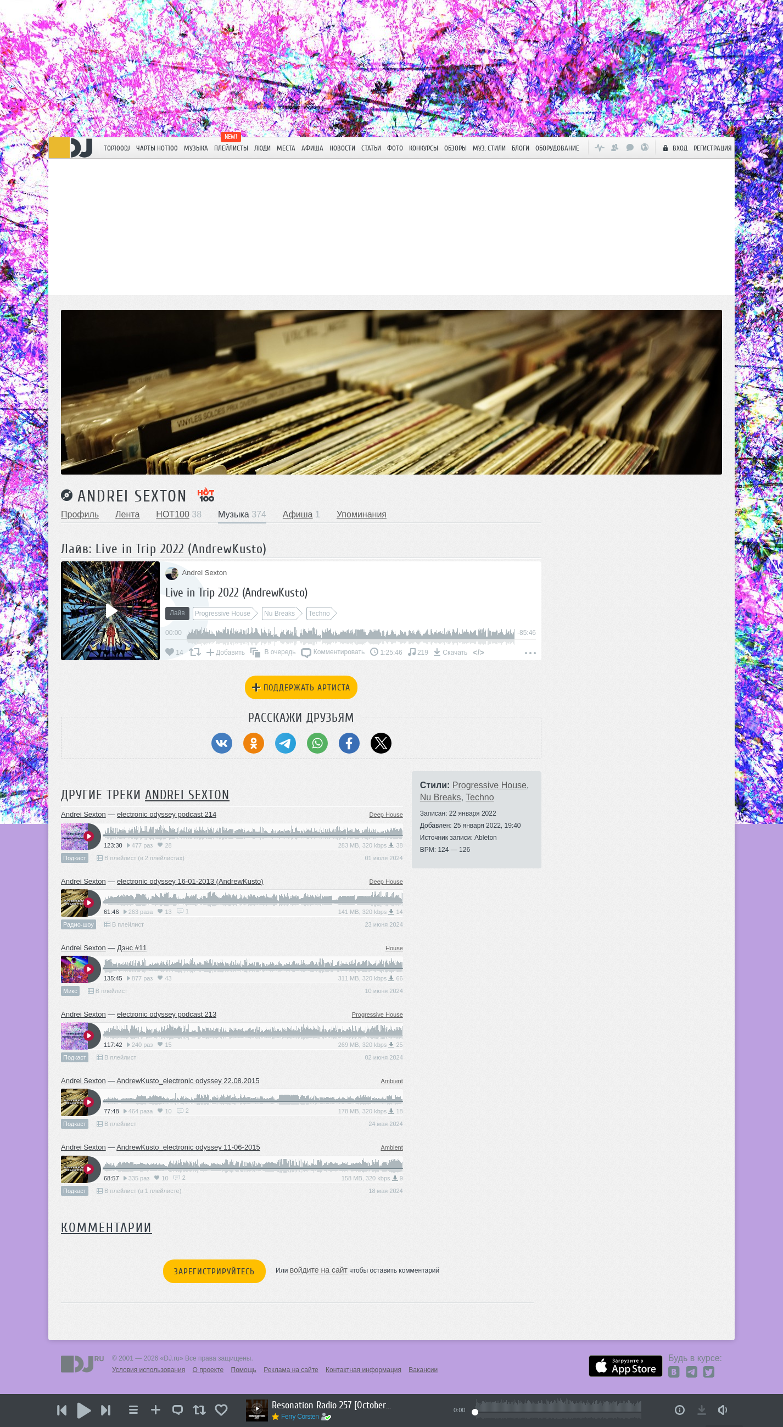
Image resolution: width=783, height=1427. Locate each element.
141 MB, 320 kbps (370, 911)
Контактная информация (363, 1370)
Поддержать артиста (301, 688)
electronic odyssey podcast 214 (166, 814)
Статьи (371, 148)
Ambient (391, 1081)
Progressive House (377, 1014)
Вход (673, 147)
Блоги (520, 148)
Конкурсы (423, 148)
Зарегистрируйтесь (214, 1272)
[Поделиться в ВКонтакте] (221, 743)
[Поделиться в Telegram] (285, 743)
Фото (395, 148)
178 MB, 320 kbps (370, 1111)
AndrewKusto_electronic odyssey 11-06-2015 (188, 1147)
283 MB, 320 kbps (370, 845)
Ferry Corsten (300, 1416)
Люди (262, 148)
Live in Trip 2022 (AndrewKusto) (236, 592)
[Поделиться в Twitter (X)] (381, 743)
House (394, 948)
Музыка (196, 148)
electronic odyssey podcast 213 (166, 1014)
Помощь (243, 1370)
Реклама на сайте (291, 1370)
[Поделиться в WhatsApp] (317, 743)
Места (286, 148)
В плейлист (124, 924)
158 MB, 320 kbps (372, 1178)
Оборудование (557, 148)
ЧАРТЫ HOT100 (157, 148)
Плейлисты (231, 148)
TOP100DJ (117, 148)
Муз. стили (489, 148)
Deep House (386, 814)
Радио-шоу (78, 924)
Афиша (312, 148)
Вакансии (423, 1370)
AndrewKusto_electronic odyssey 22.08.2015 (187, 1081)
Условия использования (148, 1370)
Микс (70, 991)
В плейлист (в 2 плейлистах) (140, 858)
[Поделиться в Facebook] (349, 743)
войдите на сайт (319, 1270)
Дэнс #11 (132, 948)
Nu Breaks (440, 797)
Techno (480, 797)
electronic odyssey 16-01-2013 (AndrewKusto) (190, 881)
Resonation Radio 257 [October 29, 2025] (332, 1405)
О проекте (208, 1370)
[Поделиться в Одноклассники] (253, 743)
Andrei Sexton (132, 496)
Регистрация (712, 148)
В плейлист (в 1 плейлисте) (139, 1191)
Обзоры (455, 148)
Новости (342, 148)
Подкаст (74, 858)
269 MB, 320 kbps (370, 1044)
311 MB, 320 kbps (370, 978)
